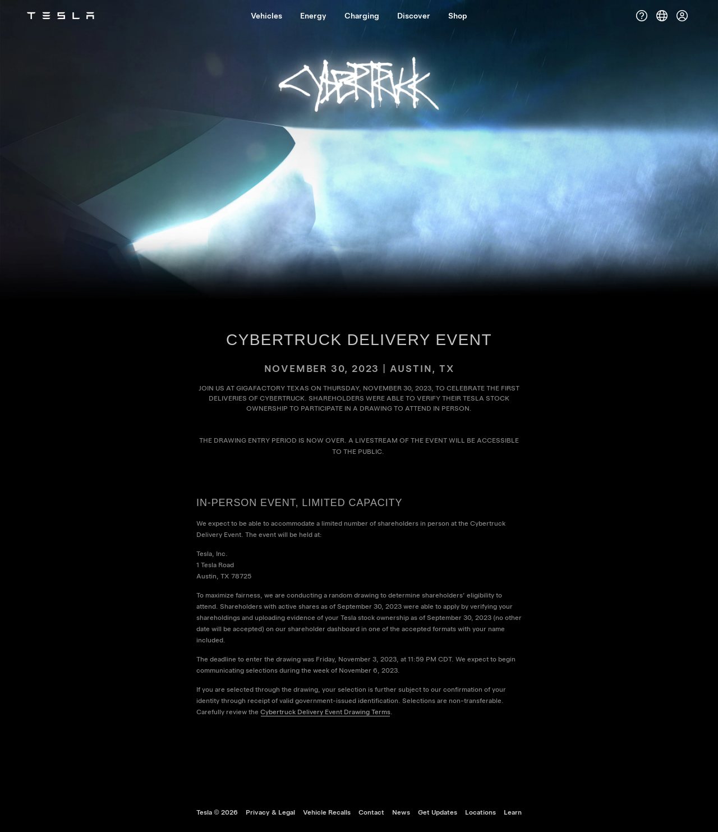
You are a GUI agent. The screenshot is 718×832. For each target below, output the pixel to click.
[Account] (682, 16)
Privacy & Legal (270, 812)
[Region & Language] (662, 16)
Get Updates (437, 812)
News (401, 812)
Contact (371, 812)
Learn (513, 812)
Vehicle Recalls (327, 812)
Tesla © (217, 812)
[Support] (642, 16)
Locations (480, 812)
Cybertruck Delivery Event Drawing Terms (325, 712)
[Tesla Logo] (60, 15)
